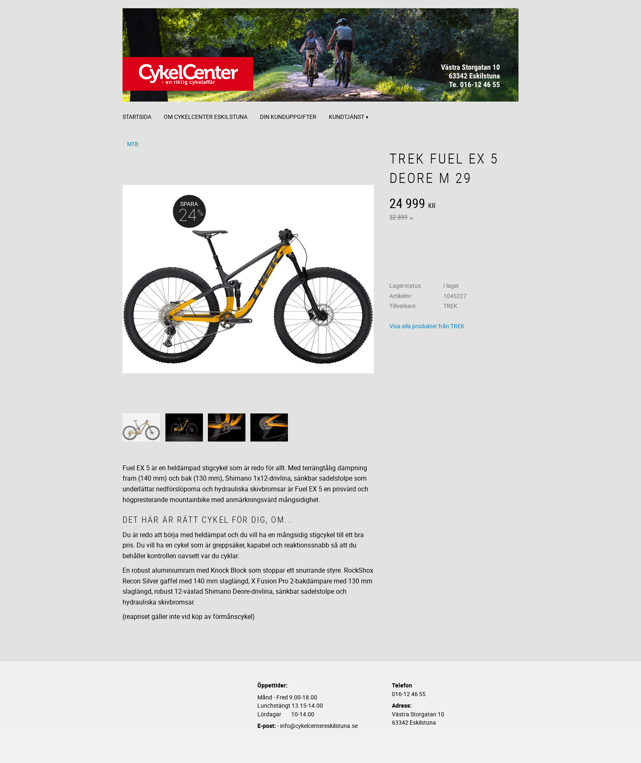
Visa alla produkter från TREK (426, 326)
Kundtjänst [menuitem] (346, 117)
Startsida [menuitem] (137, 117)
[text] (453, 204)
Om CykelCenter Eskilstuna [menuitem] (205, 117)
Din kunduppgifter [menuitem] (288, 117)
